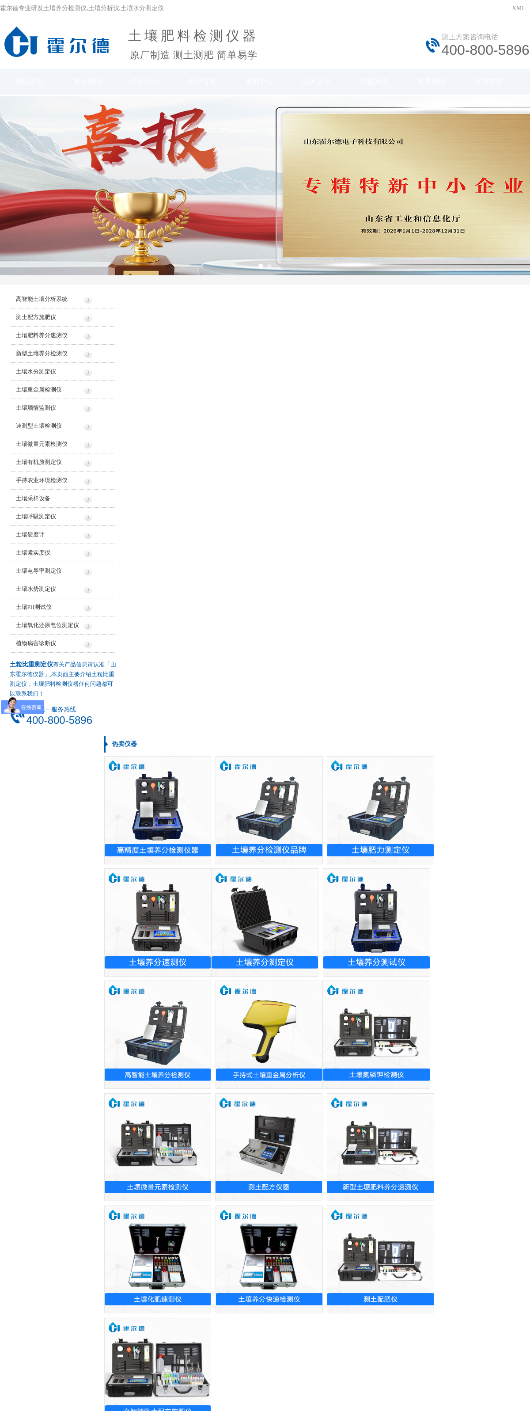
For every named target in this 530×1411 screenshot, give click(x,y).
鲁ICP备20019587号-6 (161, 1335)
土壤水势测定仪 (35, 595)
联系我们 (437, 83)
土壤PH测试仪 (33, 613)
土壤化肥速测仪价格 (217, 963)
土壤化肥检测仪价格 (217, 979)
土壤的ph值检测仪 (214, 1077)
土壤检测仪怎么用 (391, 1123)
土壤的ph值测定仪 (214, 1092)
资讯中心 (262, 83)
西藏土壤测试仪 (33, 1092)
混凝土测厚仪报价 (214, 932)
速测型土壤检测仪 (38, 432)
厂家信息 (242, 1258)
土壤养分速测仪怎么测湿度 (404, 1170)
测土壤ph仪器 (30, 886)
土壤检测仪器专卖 (214, 1139)
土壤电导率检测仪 (36, 994)
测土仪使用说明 (388, 1092)
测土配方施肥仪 (35, 323)
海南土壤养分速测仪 (40, 1170)
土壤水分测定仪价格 (217, 994)
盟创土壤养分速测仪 (40, 901)
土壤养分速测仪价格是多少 (226, 886)
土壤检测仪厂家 (388, 994)
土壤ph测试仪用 (388, 1185)
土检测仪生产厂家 (391, 870)
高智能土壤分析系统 (41, 305)
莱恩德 (135, 1375)
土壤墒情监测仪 (35, 414)
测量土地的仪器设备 (217, 1061)
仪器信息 (150, 1258)
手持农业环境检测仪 (41, 486)
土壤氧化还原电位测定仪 (47, 631)
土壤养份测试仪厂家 (395, 1010)
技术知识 (379, 1258)
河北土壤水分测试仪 (40, 1123)
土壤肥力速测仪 (33, 963)
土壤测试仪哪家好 (391, 932)
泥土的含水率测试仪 (217, 1108)
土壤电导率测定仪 (38, 577)
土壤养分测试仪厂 (391, 901)
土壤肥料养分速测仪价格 (223, 1010)
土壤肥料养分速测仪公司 (401, 963)
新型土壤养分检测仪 (41, 360)
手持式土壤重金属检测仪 (46, 870)
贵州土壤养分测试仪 (40, 1201)
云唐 (119, 1375)
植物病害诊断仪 (35, 650)
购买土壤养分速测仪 (217, 1123)
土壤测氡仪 (27, 917)
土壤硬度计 (29, 541)
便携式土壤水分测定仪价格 (226, 917)
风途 (106, 1375)
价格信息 (196, 1258)
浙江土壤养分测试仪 (40, 1108)
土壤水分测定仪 (35, 378)
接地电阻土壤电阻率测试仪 (49, 1010)
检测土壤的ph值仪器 (217, 1185)
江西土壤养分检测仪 (40, 1154)
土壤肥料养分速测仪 (41, 341)
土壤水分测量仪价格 (217, 870)
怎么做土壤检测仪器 (395, 1154)
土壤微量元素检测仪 (41, 450)
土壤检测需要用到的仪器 (401, 1139)
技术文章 (321, 83)
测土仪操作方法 (388, 1108)
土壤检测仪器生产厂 (395, 917)
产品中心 (146, 83)
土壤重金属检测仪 (38, 396)
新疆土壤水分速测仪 (40, 1077)
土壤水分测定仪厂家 (395, 948)
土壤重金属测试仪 (36, 932)
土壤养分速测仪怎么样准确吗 (407, 1061)
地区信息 (288, 1258)
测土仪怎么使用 (388, 1201)
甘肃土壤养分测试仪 (40, 1061)
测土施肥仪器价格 (214, 901)
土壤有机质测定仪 (38, 468)
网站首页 (29, 83)
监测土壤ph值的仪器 (217, 1170)
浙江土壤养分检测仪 (40, 1139)
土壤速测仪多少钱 (214, 948)
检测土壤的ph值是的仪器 (223, 1154)
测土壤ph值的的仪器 (217, 1201)
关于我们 (87, 83)
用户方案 (204, 83)
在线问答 (379, 83)
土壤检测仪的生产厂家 (398, 886)
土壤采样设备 (32, 505)
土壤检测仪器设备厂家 (398, 979)
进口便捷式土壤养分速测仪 (49, 979)
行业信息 (333, 1258)
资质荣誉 (495, 83)
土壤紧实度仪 (32, 559)
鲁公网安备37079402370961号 (237, 1335)
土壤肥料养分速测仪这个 (46, 948)
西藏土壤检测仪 (33, 1185)
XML (519, 8)
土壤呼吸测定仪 (35, 523)
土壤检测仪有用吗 (391, 1077)
